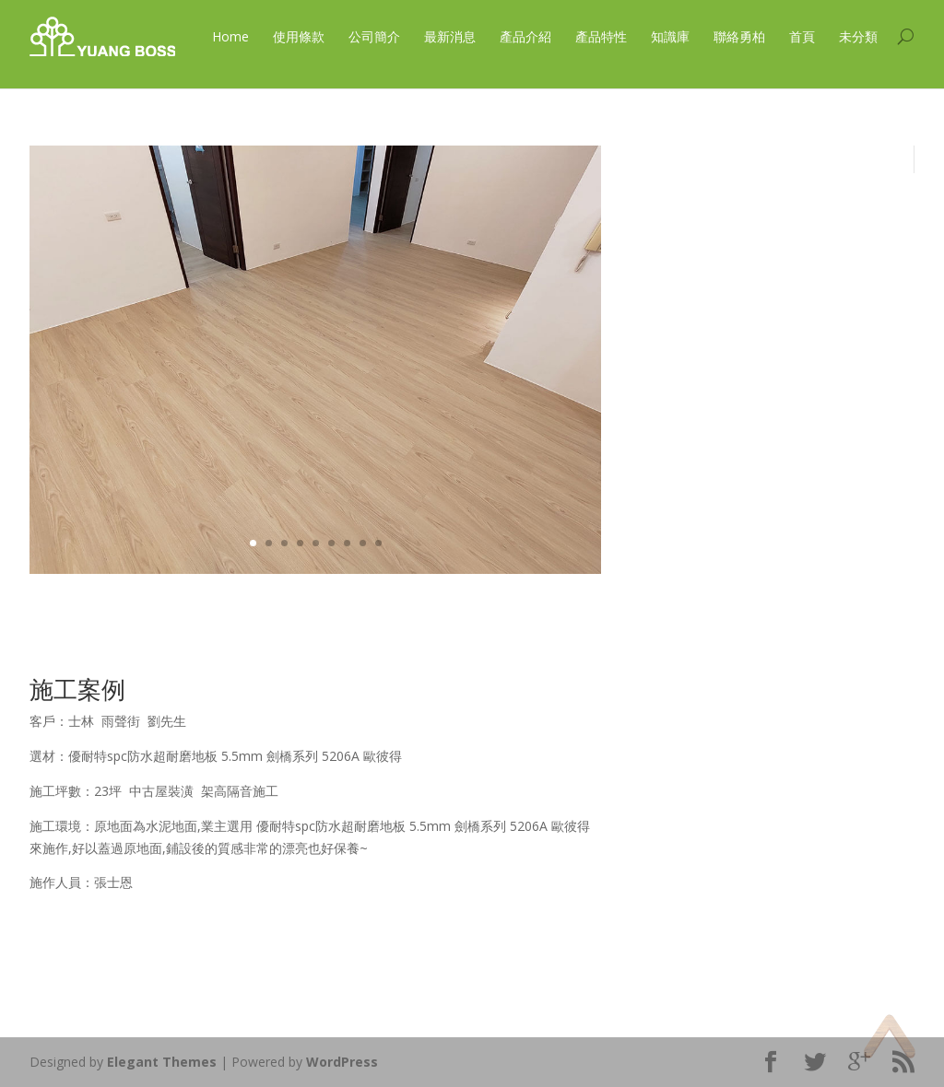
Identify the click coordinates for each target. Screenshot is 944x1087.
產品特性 (601, 36)
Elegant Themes (162, 1061)
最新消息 (450, 36)
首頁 (802, 36)
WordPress (342, 1061)
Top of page (889, 1035)
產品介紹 (525, 36)
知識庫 (670, 36)
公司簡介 (374, 36)
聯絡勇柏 (739, 36)
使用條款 (298, 36)
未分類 (858, 36)
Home (230, 36)
